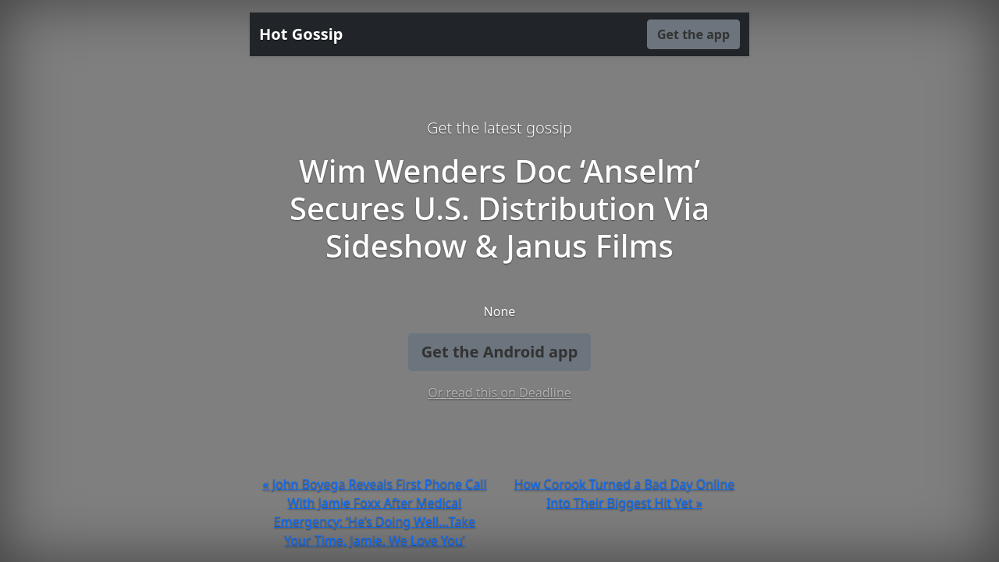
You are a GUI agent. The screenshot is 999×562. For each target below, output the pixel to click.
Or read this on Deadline (499, 392)
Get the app (693, 34)
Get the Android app (499, 351)
